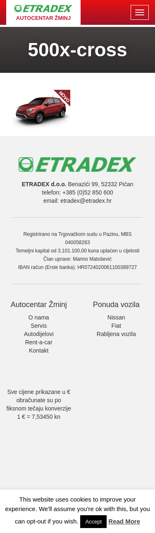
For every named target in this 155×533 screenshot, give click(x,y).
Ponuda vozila (116, 304)
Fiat (116, 325)
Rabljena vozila (116, 334)
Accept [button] (93, 522)
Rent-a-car (38, 342)
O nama (39, 317)
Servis (39, 325)
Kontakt (38, 350)
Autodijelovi (39, 334)
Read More (124, 521)
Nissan (116, 317)
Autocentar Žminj (39, 304)
